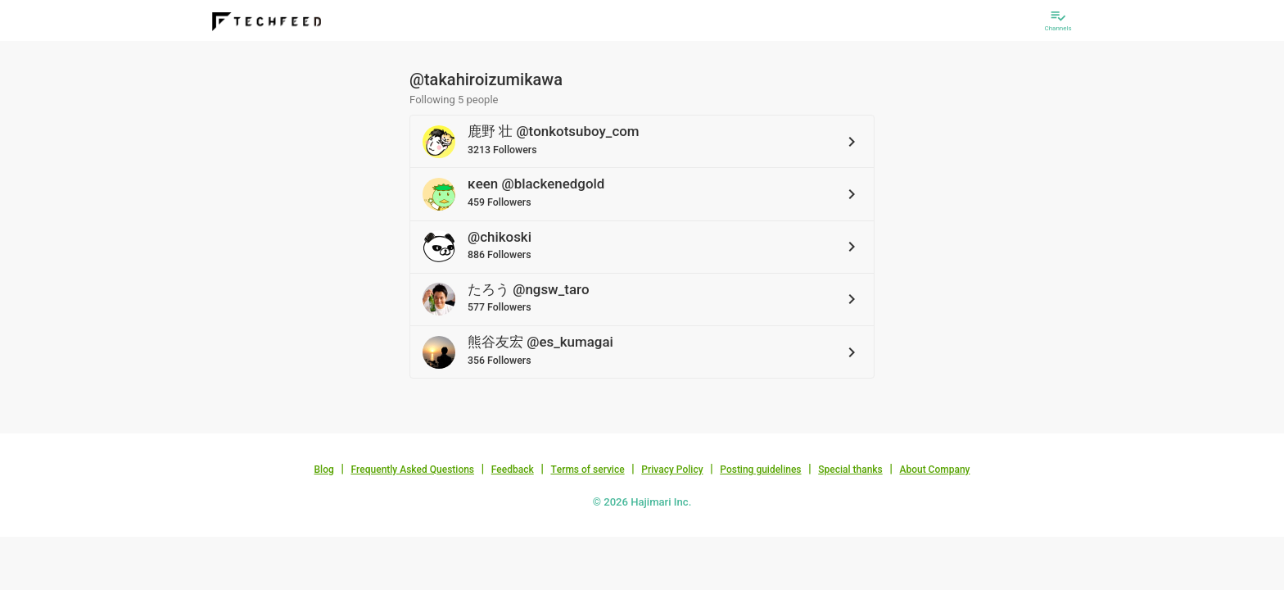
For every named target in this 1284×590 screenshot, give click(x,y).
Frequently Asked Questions (412, 469)
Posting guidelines (760, 469)
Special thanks (850, 469)
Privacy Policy (672, 469)
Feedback (512, 469)
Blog (324, 469)
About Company (934, 469)
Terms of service (587, 469)
